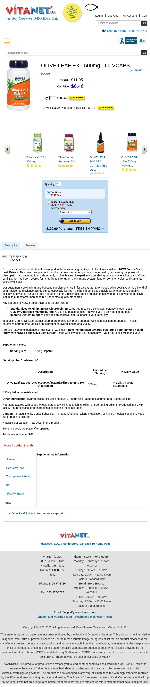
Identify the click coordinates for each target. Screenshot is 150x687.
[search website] (76, 52)
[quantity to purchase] (52, 98)
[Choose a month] (75, 212)
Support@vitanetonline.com (79, 612)
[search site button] (144, 52)
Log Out (113, 15)
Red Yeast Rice (15, 468)
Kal (8, 485)
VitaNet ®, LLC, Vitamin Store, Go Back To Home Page (75, 543)
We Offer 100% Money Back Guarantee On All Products (72, 13)
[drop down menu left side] (7, 42)
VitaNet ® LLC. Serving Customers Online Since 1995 (32, 12)
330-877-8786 (57, 583)
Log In (99, 15)
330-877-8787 (55, 592)
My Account (130, 15)
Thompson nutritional (18, 476)
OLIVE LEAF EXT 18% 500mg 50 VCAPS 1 (132, 161)
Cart (144, 15)
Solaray (10, 459)
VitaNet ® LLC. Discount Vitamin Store (75, 535)
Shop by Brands (16, 493)
